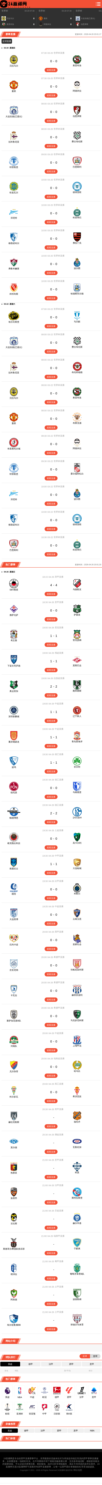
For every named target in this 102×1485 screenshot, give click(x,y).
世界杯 (5, 11)
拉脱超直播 (59, 678)
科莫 (77, 1172)
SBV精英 (14, 589)
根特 (14, 894)
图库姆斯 (77, 691)
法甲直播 (59, 1185)
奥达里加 (14, 691)
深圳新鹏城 (13, 716)
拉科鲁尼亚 (13, 142)
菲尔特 (77, 767)
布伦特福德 (77, 372)
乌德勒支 (77, 589)
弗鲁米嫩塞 (13, 268)
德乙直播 (59, 754)
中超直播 (59, 703)
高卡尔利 (77, 843)
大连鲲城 (77, 868)
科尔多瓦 (14, 1097)
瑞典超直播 (59, 1058)
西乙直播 (59, 1084)
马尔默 (77, 321)
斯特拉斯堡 (77, 1198)
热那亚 (14, 1173)
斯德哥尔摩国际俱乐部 (14, 1249)
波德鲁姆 (77, 1299)
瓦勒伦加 (77, 1147)
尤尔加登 (14, 1071)
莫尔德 (14, 1147)
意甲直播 (59, 602)
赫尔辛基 (77, 1223)
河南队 (14, 1046)
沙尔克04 (77, 817)
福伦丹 (77, 1122)
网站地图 (77, 1470)
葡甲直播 (59, 1261)
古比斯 (14, 1223)
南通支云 (14, 868)
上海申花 (77, 1045)
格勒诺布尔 (13, 243)
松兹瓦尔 (14, 192)
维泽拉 (14, 1274)
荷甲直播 (59, 577)
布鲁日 (77, 893)
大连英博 (14, 919)
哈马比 (77, 1071)
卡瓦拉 (14, 995)
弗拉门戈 (77, 243)
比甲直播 (59, 881)
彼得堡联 (77, 192)
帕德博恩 (14, 818)
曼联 (14, 91)
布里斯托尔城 (13, 448)
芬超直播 (59, 1210)
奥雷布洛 (77, 65)
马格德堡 (77, 792)
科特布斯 (14, 294)
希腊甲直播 (59, 957)
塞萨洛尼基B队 (14, 1020)
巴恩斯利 (77, 167)
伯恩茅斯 (77, 116)
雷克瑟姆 (77, 640)
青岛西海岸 (77, 741)
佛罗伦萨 (14, 615)
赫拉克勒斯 (13, 1122)
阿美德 (14, 1299)
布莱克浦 (77, 423)
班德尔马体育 (77, 1324)
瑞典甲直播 (59, 1236)
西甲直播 (59, 931)
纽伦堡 (14, 792)
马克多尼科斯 (77, 1020)
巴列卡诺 (14, 944)
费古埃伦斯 (77, 141)
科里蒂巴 (77, 217)
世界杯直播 (59, 53)
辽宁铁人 (77, 716)
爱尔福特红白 (77, 473)
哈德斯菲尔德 (77, 293)
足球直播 (6, 41)
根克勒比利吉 (13, 843)
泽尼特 (14, 218)
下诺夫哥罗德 (13, 666)
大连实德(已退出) (14, 116)
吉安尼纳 (14, 970)
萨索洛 (77, 615)
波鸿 (14, 767)
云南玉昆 (77, 919)
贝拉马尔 (14, 66)
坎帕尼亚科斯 (77, 969)
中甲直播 (59, 855)
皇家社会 (77, 944)
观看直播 (51, 70)
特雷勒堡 (14, 167)
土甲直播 (59, 1286)
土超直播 (59, 830)
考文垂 (14, 640)
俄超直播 (59, 653)
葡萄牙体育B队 (77, 1274)
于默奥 (77, 1248)
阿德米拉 (77, 91)
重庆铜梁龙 (13, 742)
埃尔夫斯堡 (13, 322)
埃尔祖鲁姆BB (14, 1325)
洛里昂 (14, 1198)
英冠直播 (59, 627)
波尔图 (77, 268)
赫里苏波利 (77, 995)
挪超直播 (59, 1134)
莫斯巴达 (77, 665)
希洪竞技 (77, 1096)
